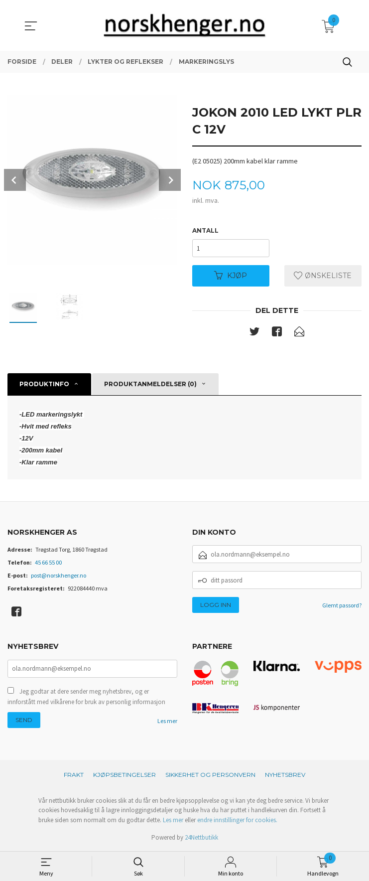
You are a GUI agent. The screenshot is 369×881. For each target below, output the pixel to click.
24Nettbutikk (201, 838)
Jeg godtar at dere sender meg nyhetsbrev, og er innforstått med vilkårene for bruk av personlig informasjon (86, 697)
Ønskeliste (323, 275)
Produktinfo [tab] (44, 384)
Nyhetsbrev (285, 775)
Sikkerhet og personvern (210, 775)
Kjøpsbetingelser (124, 775)
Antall (205, 230)
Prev (15, 180)
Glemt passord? (342, 605)
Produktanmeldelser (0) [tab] (150, 384)
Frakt (74, 775)
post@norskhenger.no (58, 576)
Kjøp (230, 275)
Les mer (167, 721)
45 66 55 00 (48, 563)
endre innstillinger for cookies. (237, 820)
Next (170, 180)
